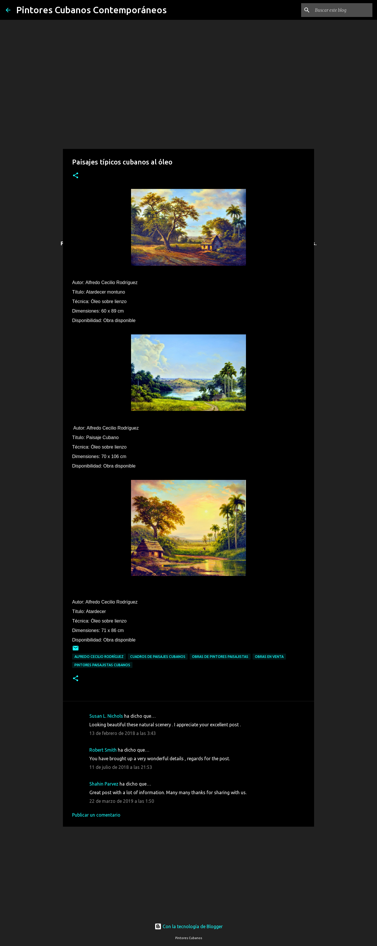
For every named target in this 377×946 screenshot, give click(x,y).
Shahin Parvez (103, 783)
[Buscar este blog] (342, 10)
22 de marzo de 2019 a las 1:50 (121, 801)
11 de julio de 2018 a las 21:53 (120, 767)
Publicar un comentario (96, 814)
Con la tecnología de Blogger (189, 926)
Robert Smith (103, 749)
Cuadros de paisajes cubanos (157, 656)
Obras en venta (269, 656)
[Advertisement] (188, 869)
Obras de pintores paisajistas (220, 656)
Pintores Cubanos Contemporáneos (91, 10)
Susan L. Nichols (106, 716)
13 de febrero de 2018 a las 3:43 (122, 733)
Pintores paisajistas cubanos (102, 665)
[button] (75, 176)
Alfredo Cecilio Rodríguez (99, 656)
